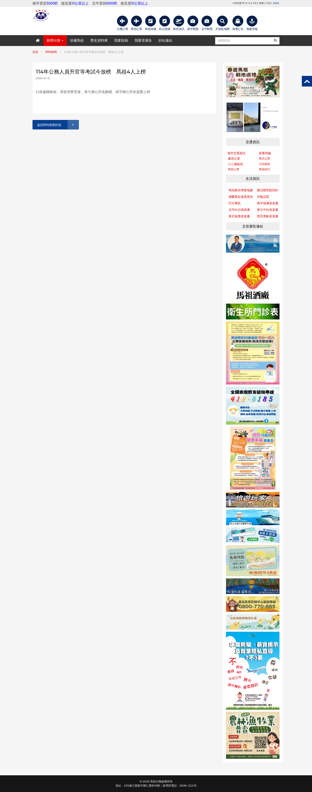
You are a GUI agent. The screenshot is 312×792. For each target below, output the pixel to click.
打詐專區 (235, 203)
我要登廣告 (143, 40)
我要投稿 (121, 40)
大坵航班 (264, 164)
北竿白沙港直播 (239, 210)
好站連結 (165, 40)
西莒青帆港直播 (267, 216)
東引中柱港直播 (267, 210)
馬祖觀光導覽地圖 (241, 190)
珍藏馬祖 (77, 40)
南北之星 (264, 158)
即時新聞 (51, 52)
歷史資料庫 (99, 40)
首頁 (35, 52)
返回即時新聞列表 (57, 124)
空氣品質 (263, 197)
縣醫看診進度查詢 (241, 197)
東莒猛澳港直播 (239, 216)
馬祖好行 (264, 169)
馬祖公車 (233, 169)
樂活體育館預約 (267, 190)
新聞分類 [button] (55, 40)
